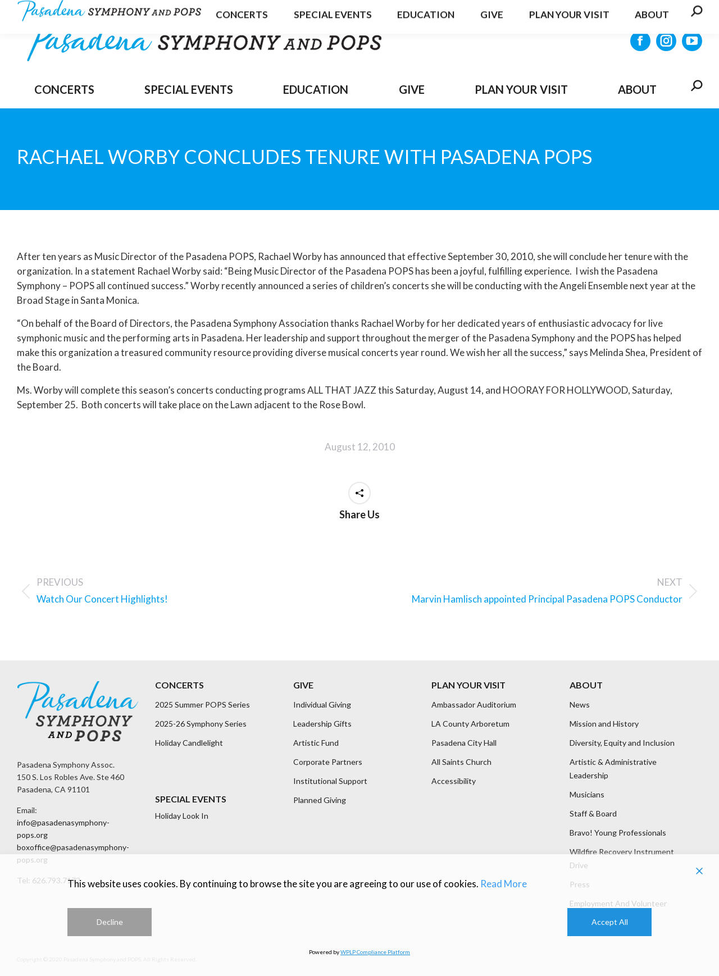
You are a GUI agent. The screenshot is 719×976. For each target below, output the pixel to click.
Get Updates (603, 13)
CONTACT (674, 14)
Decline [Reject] (110, 922)
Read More (503, 884)
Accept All (609, 922)
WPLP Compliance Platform (375, 951)
